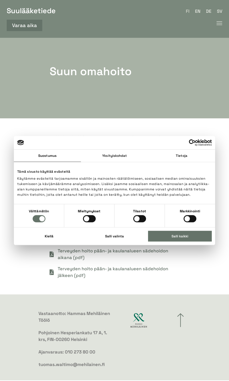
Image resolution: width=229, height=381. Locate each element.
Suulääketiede (31, 10)
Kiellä (49, 236)
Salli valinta (114, 236)
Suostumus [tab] (47, 155)
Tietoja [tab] (181, 155)
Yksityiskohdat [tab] (114, 155)
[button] (219, 23)
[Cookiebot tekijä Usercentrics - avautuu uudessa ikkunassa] (192, 142)
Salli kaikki (180, 236)
